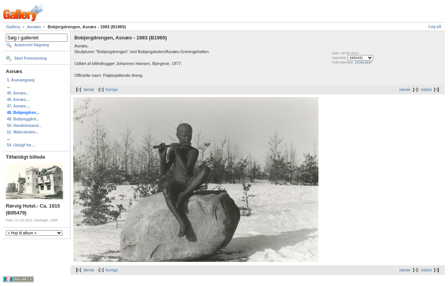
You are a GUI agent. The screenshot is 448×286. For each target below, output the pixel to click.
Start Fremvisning (30, 58)
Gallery (13, 26)
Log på (434, 26)
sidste (426, 90)
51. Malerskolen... (23, 132)
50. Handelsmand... (24, 125)
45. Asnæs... (18, 93)
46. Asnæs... (18, 100)
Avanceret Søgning (31, 45)
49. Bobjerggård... (23, 119)
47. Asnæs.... (18, 106)
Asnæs (34, 26)
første (89, 90)
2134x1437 (363, 62)
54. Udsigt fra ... (21, 145)
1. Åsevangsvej (20, 80)
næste (404, 90)
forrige (112, 90)
